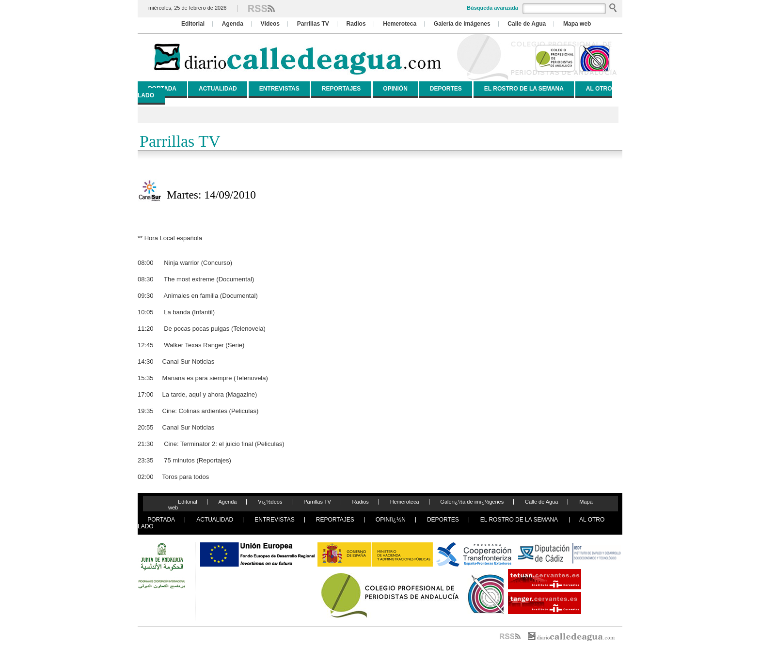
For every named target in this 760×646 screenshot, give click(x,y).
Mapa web (577, 23)
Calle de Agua (526, 23)
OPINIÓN (395, 88)
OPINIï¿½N (391, 519)
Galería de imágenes (462, 23)
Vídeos (270, 23)
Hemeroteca (399, 23)
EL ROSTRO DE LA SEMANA (524, 88)
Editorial (193, 23)
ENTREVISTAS (279, 88)
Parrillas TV (313, 23)
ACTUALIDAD (218, 88)
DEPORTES (446, 88)
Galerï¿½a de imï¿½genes (472, 502)
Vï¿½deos (270, 502)
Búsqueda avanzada (492, 8)
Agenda (232, 23)
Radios (356, 23)
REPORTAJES (341, 88)
